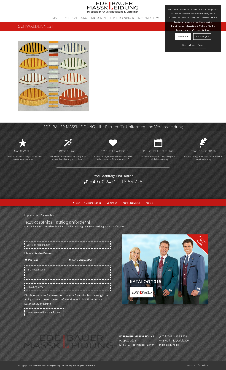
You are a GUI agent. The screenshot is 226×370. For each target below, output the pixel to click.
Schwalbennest (36, 26)
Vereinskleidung (93, 202)
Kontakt (149, 202)
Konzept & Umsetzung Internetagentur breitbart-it (74, 365)
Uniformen (112, 202)
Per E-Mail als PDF (82, 259)
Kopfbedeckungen (131, 202)
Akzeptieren (183, 36)
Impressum (31, 215)
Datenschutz (48, 215)
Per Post (33, 259)
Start (78, 202)
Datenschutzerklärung (37, 303)
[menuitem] (56, 18)
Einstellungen (202, 36)
